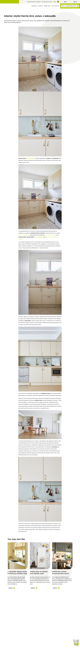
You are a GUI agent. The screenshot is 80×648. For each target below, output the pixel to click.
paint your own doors (49, 235)
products (40, 5)
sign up (75, 1)
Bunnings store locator (47, 1)
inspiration (34, 5)
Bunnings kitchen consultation (34, 1)
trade (54, 1)
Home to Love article (23, 235)
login (65, 1)
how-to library (55, 5)
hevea (36, 237)
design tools (47, 5)
